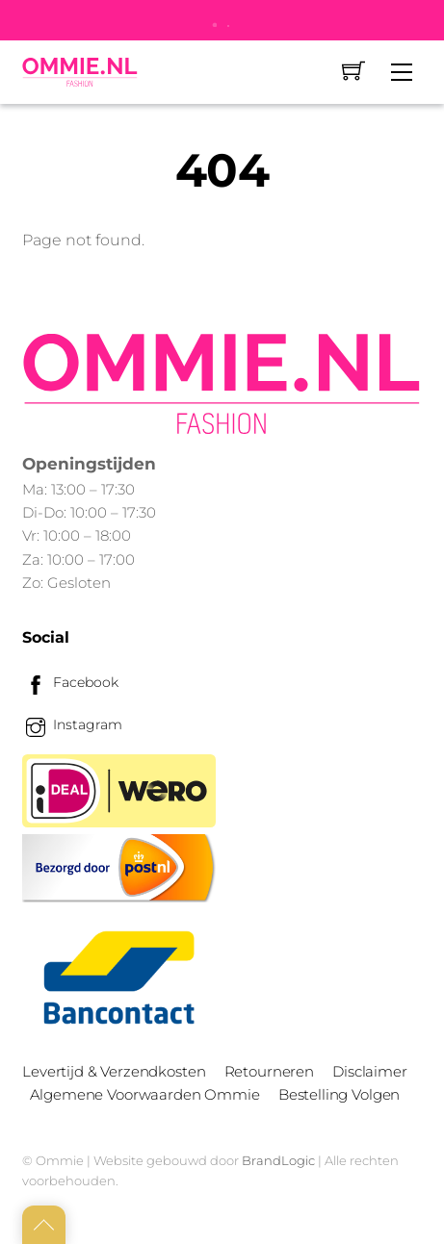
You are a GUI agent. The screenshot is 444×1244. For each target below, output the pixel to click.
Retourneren (269, 1071)
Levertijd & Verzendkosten (113, 1071)
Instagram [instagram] (72, 724)
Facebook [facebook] (70, 682)
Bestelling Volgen (339, 1094)
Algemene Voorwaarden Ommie (145, 1094)
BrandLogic (278, 1160)
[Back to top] (43, 1225)
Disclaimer (369, 1071)
